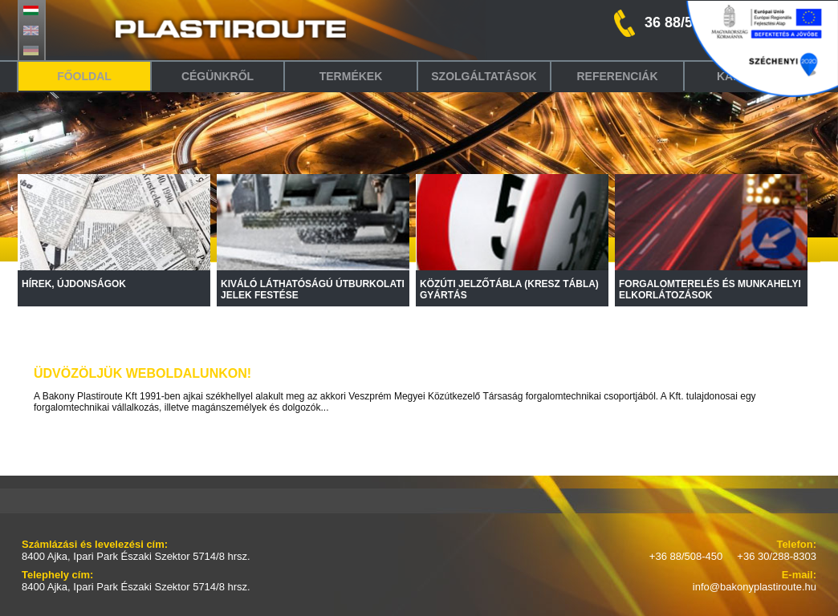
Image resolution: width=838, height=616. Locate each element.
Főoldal (84, 76)
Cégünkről (217, 76)
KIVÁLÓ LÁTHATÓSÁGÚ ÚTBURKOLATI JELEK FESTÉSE (313, 289)
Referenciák (616, 76)
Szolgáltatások (483, 76)
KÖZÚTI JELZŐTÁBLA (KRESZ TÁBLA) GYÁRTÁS (509, 289)
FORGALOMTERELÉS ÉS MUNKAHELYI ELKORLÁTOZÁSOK (710, 289)
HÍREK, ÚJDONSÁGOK (74, 284)
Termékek (351, 76)
